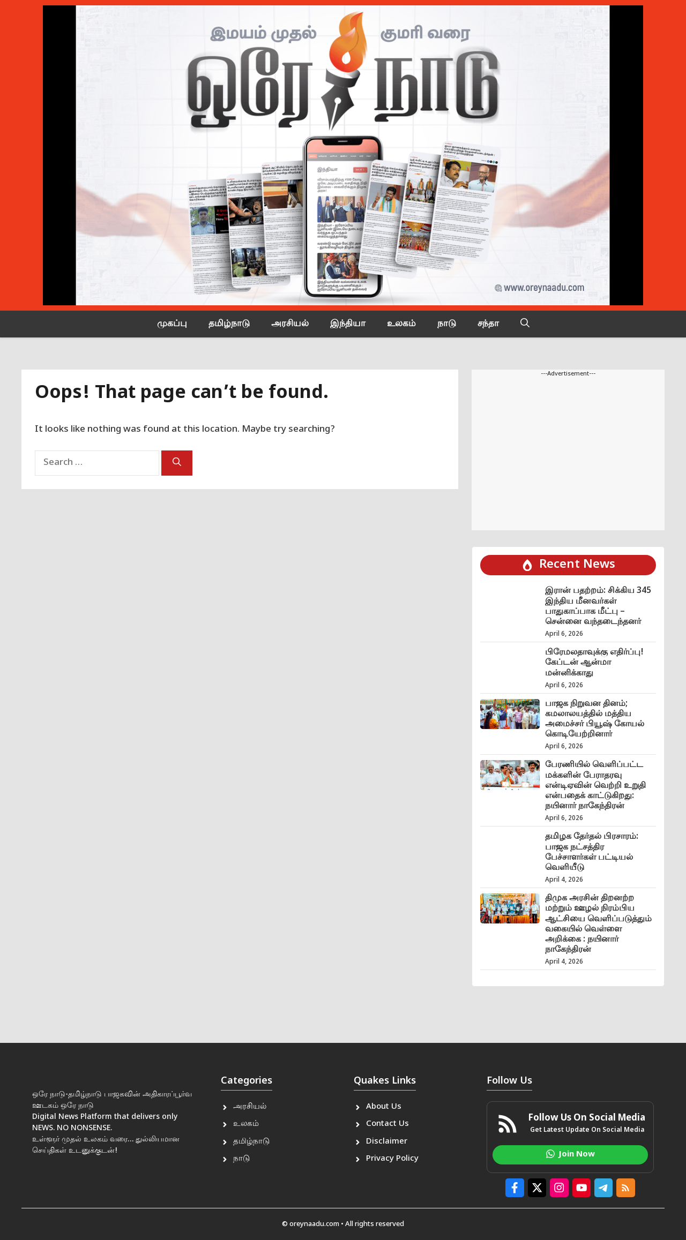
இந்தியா (348, 324)
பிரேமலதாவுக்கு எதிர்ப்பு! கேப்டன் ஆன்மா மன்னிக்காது (594, 663)
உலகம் (401, 324)
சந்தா (488, 324)
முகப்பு (172, 324)
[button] (525, 324)
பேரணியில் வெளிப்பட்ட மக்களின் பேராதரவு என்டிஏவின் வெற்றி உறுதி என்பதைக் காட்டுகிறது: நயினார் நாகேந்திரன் (595, 786)
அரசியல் (290, 324)
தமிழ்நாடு (229, 324)
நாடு (446, 324)
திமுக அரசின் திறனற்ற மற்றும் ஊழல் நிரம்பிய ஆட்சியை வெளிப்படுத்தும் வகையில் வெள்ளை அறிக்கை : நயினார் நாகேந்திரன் (598, 924)
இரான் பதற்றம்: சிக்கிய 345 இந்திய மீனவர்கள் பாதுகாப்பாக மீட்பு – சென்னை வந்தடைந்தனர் (598, 606)
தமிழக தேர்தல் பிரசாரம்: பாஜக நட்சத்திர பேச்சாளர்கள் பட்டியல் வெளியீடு (591, 852)
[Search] (176, 463)
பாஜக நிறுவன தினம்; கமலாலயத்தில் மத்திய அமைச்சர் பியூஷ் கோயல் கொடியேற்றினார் (594, 719)
